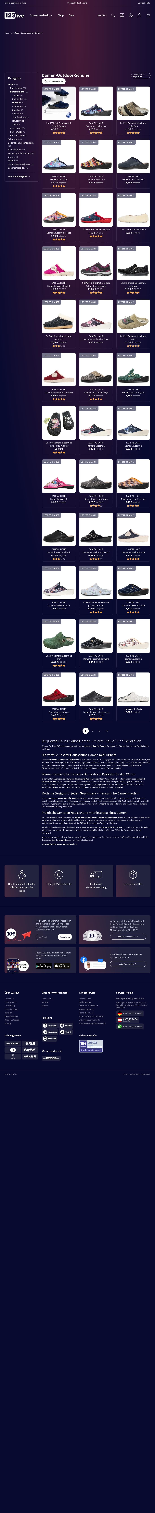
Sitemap (8, 1023)
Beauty (13, 160)
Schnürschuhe (20, 117)
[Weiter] (106, 731)
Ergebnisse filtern (53, 81)
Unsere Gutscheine (12, 1020)
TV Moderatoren (11, 1009)
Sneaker (17, 109)
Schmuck (15, 139)
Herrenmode (17, 131)
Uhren (13, 156)
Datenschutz (134, 1074)
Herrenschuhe (18, 135)
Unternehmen (48, 998)
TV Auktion (9, 998)
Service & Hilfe (85, 998)
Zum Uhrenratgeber (19, 176)
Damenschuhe (19, 91)
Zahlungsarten (85, 1002)
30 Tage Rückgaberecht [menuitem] (77, 3)
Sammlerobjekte (18, 167)
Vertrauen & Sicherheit (88, 1005)
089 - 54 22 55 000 (132, 1013)
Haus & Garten (16, 149)
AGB (125, 1074)
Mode (13, 84)
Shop (61, 15)
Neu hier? (102, 15)
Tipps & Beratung (86, 1009)
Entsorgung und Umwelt (89, 1020)
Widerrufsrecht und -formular (91, 1016)
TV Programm (10, 1002)
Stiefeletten (19, 98)
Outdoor (17, 102)
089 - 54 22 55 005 (132, 1026)
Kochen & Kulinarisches (21, 153)
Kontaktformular (86, 1012)
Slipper (17, 95)
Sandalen (18, 113)
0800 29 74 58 (130, 1019)
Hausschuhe (19, 120)
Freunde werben (11, 1016)
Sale (71, 15)
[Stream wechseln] (41, 15)
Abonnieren (65, 937)
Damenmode (18, 88)
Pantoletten (19, 106)
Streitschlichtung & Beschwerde (92, 1023)
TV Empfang (10, 1005)
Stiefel (16, 124)
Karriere (45, 1002)
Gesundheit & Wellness (21, 164)
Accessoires (17, 128)
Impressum (145, 1074)
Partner (45, 1005)
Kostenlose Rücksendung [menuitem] (15, 3)
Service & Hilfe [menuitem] (144, 3)
